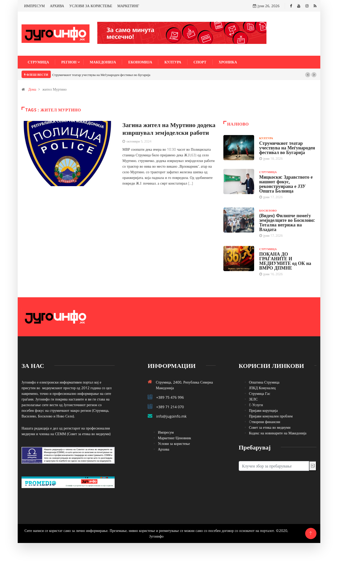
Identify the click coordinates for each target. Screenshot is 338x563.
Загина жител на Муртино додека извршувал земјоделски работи (168, 128)
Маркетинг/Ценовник (174, 437)
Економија (140, 62)
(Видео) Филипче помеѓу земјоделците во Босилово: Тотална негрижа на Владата (287, 222)
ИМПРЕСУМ (34, 5)
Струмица (38, 62)
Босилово (268, 210)
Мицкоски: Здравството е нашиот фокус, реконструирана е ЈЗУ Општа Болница (286, 184)
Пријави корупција (263, 410)
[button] (307, 74)
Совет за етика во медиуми (270, 427)
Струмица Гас (259, 393)
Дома (32, 89)
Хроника (228, 62)
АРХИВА (57, 5)
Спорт (200, 62)
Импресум (166, 432)
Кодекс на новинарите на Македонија (277, 433)
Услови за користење (174, 443)
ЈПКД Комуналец (262, 387)
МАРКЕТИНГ (128, 5)
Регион (68, 62)
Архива (163, 449)
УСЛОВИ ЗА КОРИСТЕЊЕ (90, 5)
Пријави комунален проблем (271, 416)
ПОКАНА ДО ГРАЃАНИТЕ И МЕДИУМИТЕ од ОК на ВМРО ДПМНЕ (285, 261)
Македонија (103, 62)
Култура (172, 62)
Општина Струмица (264, 382)
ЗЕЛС (253, 399)
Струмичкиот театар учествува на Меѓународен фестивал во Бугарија (101, 74)
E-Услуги (256, 404)
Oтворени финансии (264, 421)
